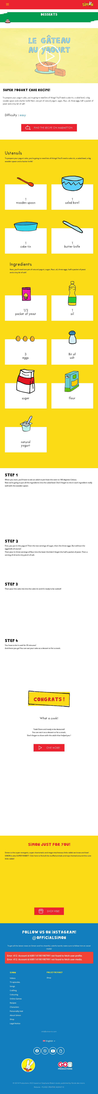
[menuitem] (49, 1041)
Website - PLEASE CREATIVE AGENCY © (49, 1087)
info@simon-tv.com (49, 1031)
